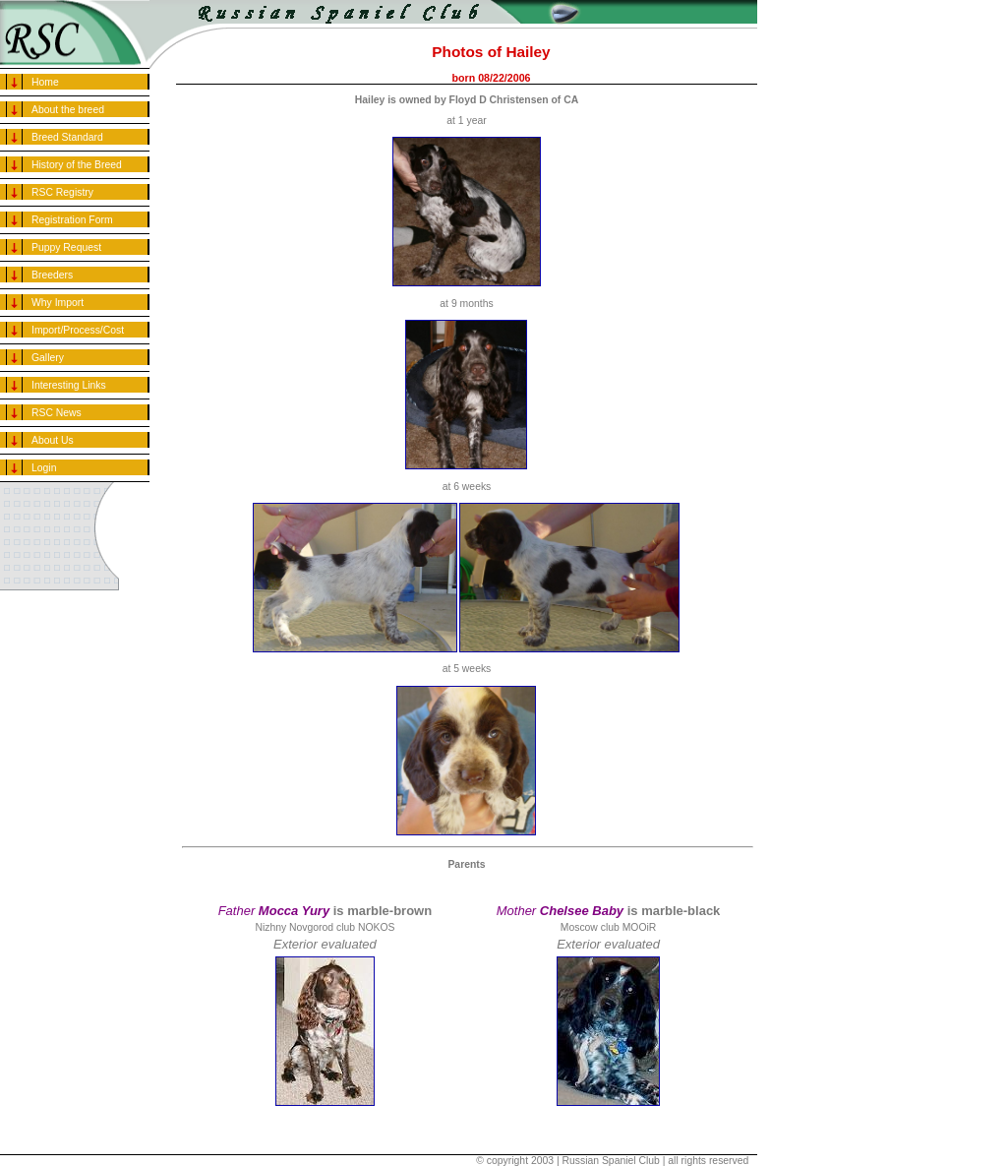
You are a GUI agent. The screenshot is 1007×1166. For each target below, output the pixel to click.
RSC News (56, 412)
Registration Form (72, 220)
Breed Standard (67, 137)
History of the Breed (76, 164)
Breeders (52, 275)
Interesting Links (68, 385)
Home (45, 82)
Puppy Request (66, 247)
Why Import (57, 302)
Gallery (47, 357)
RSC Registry (62, 192)
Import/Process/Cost (77, 330)
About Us (52, 440)
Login (43, 467)
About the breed (67, 109)
